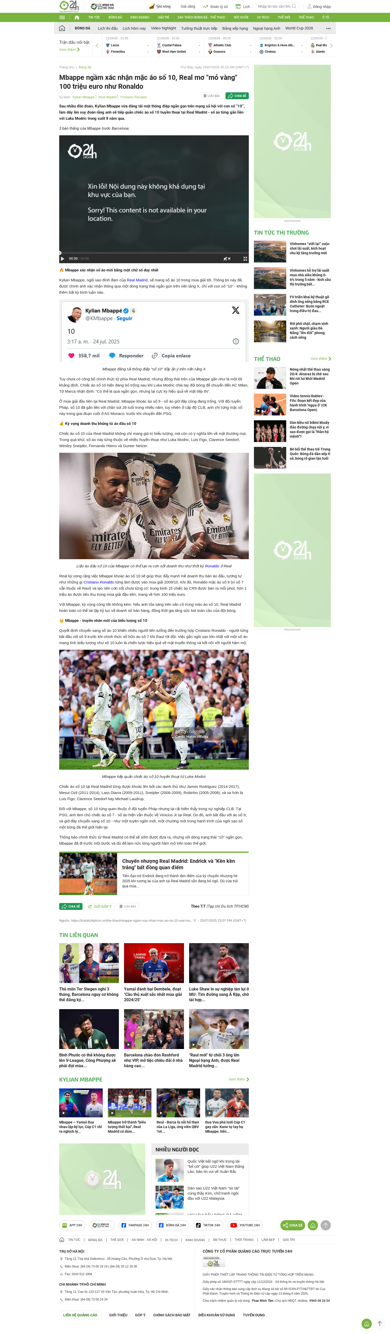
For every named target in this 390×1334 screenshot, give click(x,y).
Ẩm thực (220, 1240)
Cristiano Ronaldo (133, 97)
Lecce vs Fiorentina (127, 45)
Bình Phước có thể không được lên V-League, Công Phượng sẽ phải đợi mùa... (87, 1060)
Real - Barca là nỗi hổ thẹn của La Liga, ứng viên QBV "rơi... (178, 1126)
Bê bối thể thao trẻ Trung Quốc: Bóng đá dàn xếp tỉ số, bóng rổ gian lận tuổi (310, 453)
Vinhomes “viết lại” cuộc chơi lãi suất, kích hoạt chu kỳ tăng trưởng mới (310, 248)
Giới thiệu (118, 1315)
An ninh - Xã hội (144, 1240)
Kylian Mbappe (84, 97)
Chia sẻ (240, 96)
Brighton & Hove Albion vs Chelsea (281, 45)
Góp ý (140, 1315)
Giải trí (163, 17)
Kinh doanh (139, 17)
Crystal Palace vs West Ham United (178, 45)
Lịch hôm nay (134, 28)
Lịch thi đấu (108, 28)
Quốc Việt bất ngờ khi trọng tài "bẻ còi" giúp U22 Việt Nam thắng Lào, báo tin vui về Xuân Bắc (216, 1166)
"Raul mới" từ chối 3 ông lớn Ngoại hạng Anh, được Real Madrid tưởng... (214, 1060)
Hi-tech (263, 17)
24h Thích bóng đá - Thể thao (201, 17)
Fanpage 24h (135, 1225)
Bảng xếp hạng (235, 28)
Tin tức (94, 17)
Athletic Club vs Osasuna (229, 45)
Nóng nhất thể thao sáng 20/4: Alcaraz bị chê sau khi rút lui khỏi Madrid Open (310, 376)
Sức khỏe (241, 17)
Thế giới (284, 17)
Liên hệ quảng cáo (80, 1315)
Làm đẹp (268, 1240)
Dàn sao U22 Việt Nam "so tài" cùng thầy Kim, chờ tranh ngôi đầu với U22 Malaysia (214, 1193)
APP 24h (72, 1225)
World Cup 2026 (299, 28)
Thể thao (306, 17)
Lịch (242, 6)
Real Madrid (107, 97)
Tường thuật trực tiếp (199, 28)
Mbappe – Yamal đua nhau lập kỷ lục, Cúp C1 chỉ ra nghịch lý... (80, 1126)
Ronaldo (212, 566)
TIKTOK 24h (208, 1225)
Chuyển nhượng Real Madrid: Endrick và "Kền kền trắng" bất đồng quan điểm (178, 864)
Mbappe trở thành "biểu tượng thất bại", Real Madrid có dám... (127, 1126)
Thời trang (244, 1240)
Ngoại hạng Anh (266, 28)
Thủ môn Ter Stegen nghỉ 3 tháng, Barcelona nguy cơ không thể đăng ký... (88, 994)
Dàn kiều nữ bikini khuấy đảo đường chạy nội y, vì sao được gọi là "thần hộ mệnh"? (309, 429)
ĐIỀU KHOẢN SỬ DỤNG (216, 1315)
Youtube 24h (245, 1225)
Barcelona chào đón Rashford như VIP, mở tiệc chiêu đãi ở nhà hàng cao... (153, 1060)
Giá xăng (188, 6)
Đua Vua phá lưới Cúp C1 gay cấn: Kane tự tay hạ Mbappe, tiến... (225, 1126)
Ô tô (325, 17)
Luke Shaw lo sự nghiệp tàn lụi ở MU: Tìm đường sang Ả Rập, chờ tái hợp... (219, 994)
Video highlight (163, 28)
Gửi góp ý (100, 907)
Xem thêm (67, 50)
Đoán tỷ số (215, 6)
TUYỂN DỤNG (254, 1315)
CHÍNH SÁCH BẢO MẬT (172, 1315)
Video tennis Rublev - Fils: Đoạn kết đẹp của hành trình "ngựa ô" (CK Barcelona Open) (308, 403)
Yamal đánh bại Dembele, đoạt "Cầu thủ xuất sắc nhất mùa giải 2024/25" (153, 994)
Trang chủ (66, 67)
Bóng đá (115, 17)
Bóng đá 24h (172, 1225)
